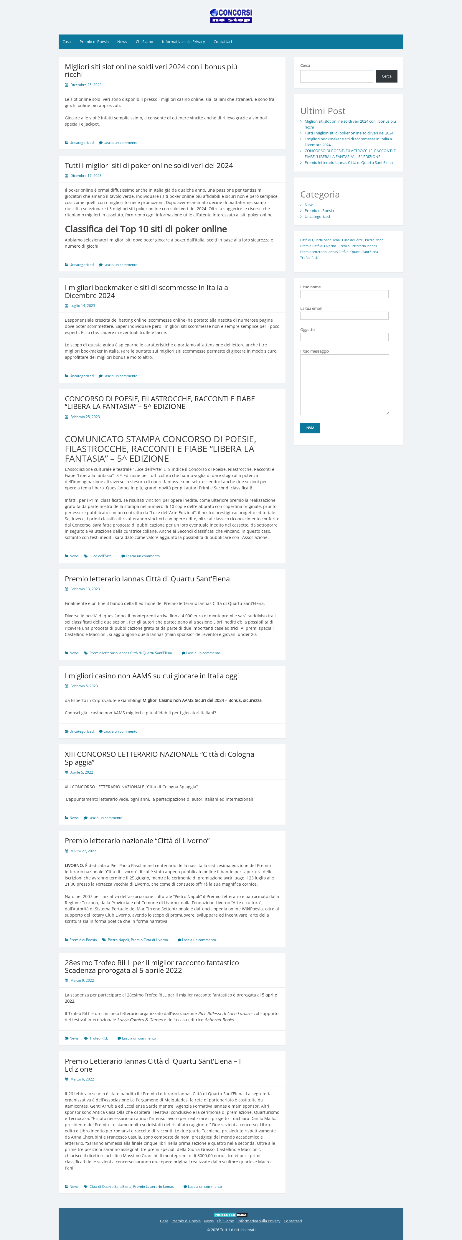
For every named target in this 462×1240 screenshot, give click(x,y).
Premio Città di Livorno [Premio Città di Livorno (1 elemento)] (318, 246)
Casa (66, 41)
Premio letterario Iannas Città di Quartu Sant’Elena (147, 578)
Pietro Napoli (118, 939)
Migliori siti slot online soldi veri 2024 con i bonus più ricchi (151, 70)
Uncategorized (82, 142)
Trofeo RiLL (99, 1038)
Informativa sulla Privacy (183, 41)
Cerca (305, 65)
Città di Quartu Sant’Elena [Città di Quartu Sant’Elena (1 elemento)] (320, 240)
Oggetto (344, 333)
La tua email (344, 312)
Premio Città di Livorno (149, 939)
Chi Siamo (144, 41)
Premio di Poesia (94, 41)
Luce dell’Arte (101, 555)
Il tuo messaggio (344, 354)
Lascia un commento (120, 142)
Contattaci (223, 41)
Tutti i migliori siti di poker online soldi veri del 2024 (149, 165)
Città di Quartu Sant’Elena (110, 1186)
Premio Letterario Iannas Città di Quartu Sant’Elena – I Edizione (153, 1064)
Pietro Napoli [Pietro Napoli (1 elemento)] (375, 240)
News (122, 41)
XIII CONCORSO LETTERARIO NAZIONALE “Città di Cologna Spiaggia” (159, 758)
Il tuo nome (344, 290)
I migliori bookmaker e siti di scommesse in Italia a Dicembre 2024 (146, 291)
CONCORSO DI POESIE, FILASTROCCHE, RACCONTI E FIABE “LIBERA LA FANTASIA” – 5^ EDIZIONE (160, 402)
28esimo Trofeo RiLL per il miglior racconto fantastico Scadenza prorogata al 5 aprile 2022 (152, 966)
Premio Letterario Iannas (153, 1186)
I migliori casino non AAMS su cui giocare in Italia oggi (152, 675)
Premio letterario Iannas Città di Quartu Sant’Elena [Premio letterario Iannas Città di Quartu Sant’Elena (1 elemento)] (339, 252)
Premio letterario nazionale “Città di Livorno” (137, 840)
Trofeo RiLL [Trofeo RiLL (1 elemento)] (309, 258)
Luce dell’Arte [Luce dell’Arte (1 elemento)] (352, 240)
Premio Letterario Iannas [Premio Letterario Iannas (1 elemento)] (358, 246)
